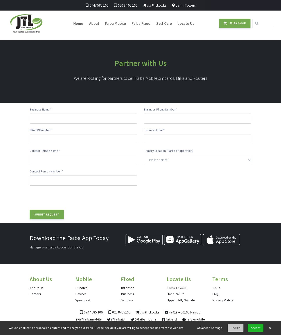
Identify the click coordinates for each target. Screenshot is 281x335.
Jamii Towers (184, 5)
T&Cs (216, 288)
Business (127, 294)
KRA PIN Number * (41, 130)
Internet (127, 288)
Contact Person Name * (45, 151)
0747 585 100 (96, 5)
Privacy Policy (222, 300)
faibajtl (169, 319)
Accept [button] (255, 328)
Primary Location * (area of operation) (168, 151)
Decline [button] (235, 328)
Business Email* (154, 130)
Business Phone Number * (161, 109)
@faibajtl (116, 319)
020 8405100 (119, 312)
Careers (35, 294)
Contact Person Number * (46, 171)
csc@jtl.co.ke (154, 5)
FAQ (215, 294)
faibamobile (193, 319)
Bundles (81, 288)
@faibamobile (89, 319)
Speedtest (83, 300)
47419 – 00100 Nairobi (183, 312)
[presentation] (63, 197)
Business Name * (41, 109)
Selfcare (127, 300)
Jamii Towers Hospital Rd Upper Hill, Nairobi (181, 294)
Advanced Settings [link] (209, 328)
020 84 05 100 (125, 5)
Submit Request (46, 214)
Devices (80, 294)
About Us (36, 288)
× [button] (270, 328)
